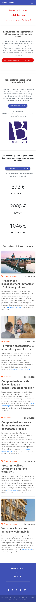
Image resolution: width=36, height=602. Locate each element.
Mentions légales (18, 569)
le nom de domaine (18, 10)
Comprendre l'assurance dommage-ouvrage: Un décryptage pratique (16, 425)
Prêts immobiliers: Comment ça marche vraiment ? (14, 469)
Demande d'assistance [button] (17, 105)
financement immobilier (13, 307)
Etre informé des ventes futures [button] (18, 168)
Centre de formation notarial (20, 369)
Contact (18, 577)
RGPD (18, 573)
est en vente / (18, 20)
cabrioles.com (18, 15)
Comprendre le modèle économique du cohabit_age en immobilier (17, 384)
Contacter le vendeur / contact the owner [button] (17, 60)
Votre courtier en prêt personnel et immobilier (15, 530)
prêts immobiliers (12, 490)
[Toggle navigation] (31, 2)
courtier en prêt (27, 550)
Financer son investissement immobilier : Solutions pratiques (17, 284)
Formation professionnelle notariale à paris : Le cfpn (17, 347)
